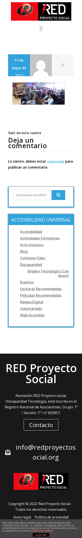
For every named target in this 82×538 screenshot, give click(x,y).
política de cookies (42, 530)
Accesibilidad (31, 231)
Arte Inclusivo (32, 245)
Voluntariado (31, 308)
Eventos (27, 282)
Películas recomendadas (40, 295)
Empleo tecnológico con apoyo (48, 273)
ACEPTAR (41, 535)
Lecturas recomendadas (41, 289)
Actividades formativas (40, 238)
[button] (41, 28)
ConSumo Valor (33, 258)
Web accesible (32, 315)
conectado (55, 161)
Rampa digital (31, 302)
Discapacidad (31, 264)
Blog (24, 251)
